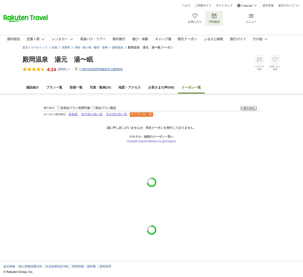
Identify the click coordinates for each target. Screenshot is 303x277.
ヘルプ (186, 5)
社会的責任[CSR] (57, 266)
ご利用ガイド (203, 5)
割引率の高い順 (116, 114)
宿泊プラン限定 (105, 108)
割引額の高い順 (92, 114)
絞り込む (248, 108)
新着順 (73, 114)
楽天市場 (268, 5)
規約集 (91, 266)
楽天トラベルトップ (34, 47)
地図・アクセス (129, 87)
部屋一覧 (76, 87)
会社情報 (9, 266)
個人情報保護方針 (30, 266)
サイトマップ (224, 5)
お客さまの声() (161, 87)
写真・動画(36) (100, 87)
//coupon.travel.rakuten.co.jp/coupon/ (151, 141)
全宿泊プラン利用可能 (75, 108)
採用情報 (78, 266)
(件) (64, 69)
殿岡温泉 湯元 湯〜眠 (57, 59)
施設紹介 (32, 87)
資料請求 (105, 266)
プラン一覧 (54, 87)
